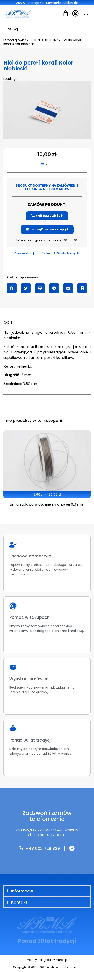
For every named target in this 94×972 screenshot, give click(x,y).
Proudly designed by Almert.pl (47, 960)
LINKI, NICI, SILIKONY (44, 40)
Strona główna (14, 40)
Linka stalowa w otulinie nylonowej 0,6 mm (47, 504)
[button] (12, 288)
